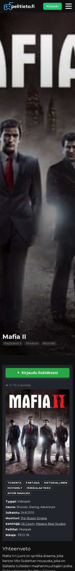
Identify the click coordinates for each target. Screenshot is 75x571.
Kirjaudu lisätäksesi (40, 373)
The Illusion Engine (34, 518)
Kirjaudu (52, 6)
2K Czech (27, 524)
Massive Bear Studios (51, 524)
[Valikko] (68, 6)
